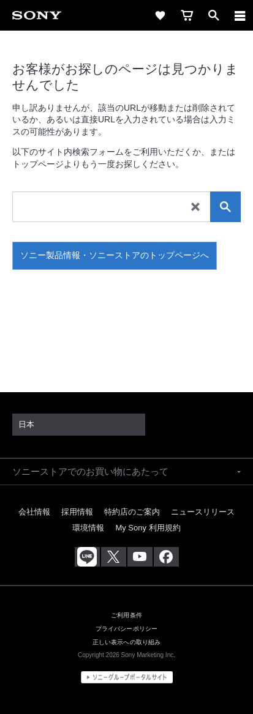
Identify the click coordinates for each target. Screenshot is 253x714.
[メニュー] (240, 15)
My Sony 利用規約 (147, 527)
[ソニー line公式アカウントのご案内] (87, 557)
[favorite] (159, 15)
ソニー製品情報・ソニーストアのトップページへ (114, 255)
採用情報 (77, 511)
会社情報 (34, 511)
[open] (213, 15)
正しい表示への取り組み (127, 642)
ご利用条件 (126, 615)
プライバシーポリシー (126, 628)
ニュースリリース (203, 511)
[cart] (186, 15)
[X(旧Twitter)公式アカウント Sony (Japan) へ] (113, 557)
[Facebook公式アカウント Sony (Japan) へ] (166, 557)
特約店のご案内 (132, 511)
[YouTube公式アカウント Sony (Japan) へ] (140, 557)
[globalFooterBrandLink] (127, 677)
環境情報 (88, 527)
